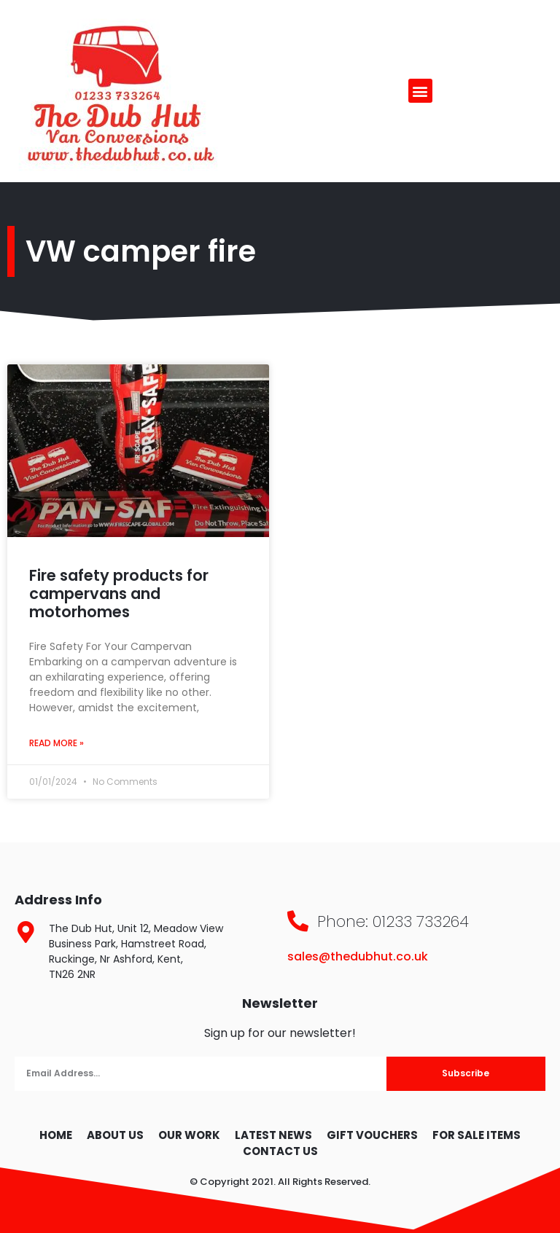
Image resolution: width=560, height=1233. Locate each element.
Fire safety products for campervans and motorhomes (119, 593)
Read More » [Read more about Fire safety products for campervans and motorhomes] (56, 743)
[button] (420, 91)
